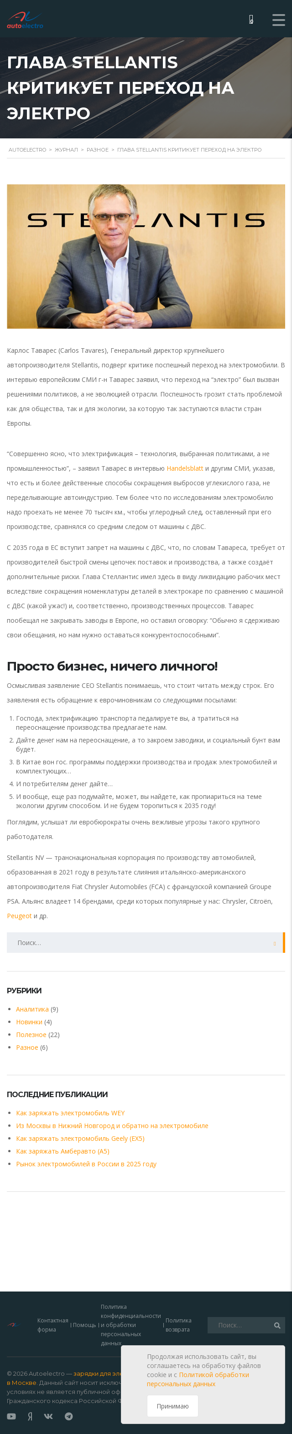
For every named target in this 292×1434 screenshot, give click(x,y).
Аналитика (32, 1009)
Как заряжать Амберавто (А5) (63, 1151)
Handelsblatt (185, 468)
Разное (27, 1047)
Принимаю (172, 1406)
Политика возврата (179, 1299)
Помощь (84, 1299)
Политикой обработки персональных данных (198, 1379)
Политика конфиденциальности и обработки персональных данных (131, 1299)
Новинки (29, 1021)
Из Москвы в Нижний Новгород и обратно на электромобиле (112, 1125)
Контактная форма (52, 1299)
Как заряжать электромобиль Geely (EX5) (80, 1138)
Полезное (31, 1034)
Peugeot (19, 915)
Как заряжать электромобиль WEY (70, 1113)
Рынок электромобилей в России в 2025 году (86, 1163)
